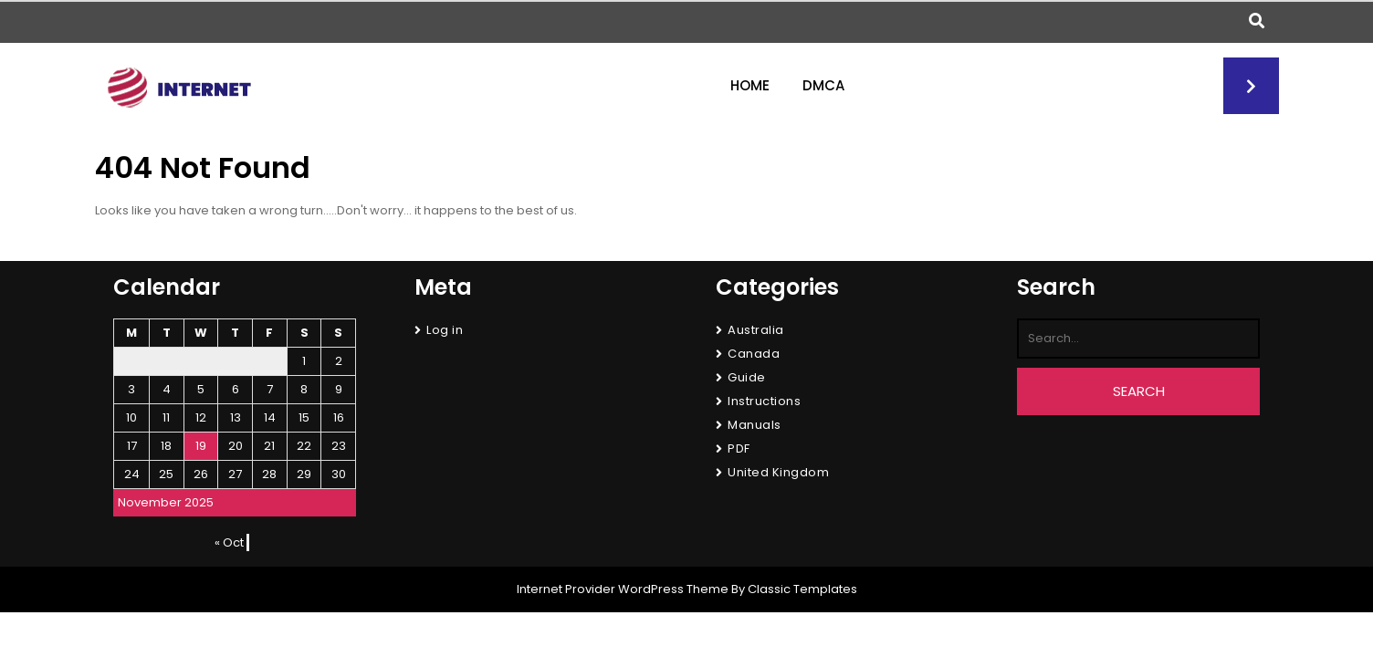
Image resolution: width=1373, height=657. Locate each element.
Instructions (764, 401)
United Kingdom (778, 472)
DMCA (823, 85)
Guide (747, 377)
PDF (739, 448)
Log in (444, 330)
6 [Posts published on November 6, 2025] (235, 389)
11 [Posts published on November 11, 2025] (166, 417)
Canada (754, 353)
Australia (756, 330)
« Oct (229, 542)
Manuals (754, 424)
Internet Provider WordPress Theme (622, 589)
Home (750, 85)
